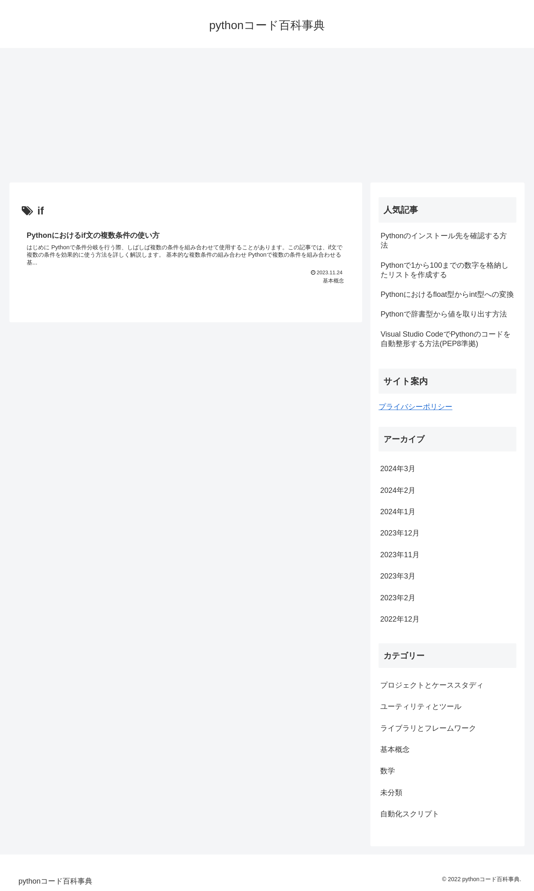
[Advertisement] (267, 115)
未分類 (391, 792)
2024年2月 (397, 490)
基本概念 (395, 749)
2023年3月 (397, 576)
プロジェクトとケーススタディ (432, 685)
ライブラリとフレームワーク (428, 728)
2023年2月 (397, 598)
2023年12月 (400, 533)
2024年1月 (397, 512)
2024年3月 (397, 469)
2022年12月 (400, 619)
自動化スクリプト (409, 814)
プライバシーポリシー (415, 407)
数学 (387, 771)
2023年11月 (400, 555)
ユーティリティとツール (420, 706)
